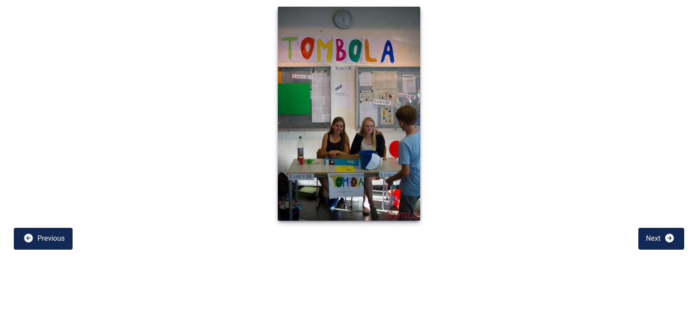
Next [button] (660, 238)
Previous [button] (44, 238)
